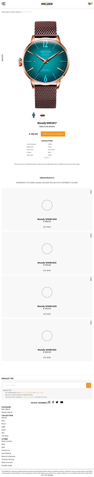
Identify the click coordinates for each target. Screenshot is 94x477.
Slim (3, 433)
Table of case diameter (47, 126)
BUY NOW (47, 227)
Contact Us (6, 450)
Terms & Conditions (26, 392)
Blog (3, 444)
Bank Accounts (7, 462)
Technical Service (8, 459)
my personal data (28, 397)
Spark (4, 430)
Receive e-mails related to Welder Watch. (19, 395)
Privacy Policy (39, 392)
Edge (3, 427)
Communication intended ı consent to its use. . (26, 397)
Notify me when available (53, 134)
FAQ (3, 447)
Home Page (5, 12)
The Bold (5, 436)
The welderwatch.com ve (24, 392)
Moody (4, 418)
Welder (47, 4)
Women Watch (15, 12)
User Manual (6, 453)
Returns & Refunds (8, 456)
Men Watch (6, 409)
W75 (3, 421)
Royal (4, 424)
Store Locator (7, 441)
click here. (50, 475)
